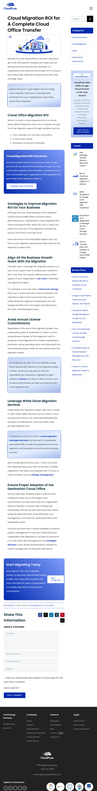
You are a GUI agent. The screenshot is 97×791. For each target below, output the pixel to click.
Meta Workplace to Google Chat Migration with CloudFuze (84, 200)
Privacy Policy (79, 725)
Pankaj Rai (10, 605)
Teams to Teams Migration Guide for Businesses (80, 370)
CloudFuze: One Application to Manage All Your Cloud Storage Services (84, 224)
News (74, 50)
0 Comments (48, 605)
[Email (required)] (31, 661)
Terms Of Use (79, 721)
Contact (22, 379)
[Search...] (79, 19)
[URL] (31, 669)
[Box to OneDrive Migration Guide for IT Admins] (75, 175)
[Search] (90, 19)
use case (41, 278)
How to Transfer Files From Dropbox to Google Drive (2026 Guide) (85, 250)
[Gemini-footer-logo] (20, 786)
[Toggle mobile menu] (91, 8)
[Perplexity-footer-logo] (10, 786)
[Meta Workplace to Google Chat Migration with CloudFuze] (75, 193)
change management (42, 474)
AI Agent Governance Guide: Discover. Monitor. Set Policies (81, 299)
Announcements (79, 37)
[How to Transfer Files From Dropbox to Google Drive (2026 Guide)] (75, 243)
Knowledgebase (35, 605)
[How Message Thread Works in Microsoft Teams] (75, 154)
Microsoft (7, 728)
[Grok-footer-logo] (24, 786)
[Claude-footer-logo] (15, 786)
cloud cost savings (48, 289)
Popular (77, 146)
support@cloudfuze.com (50, 774)
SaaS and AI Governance (77, 59)
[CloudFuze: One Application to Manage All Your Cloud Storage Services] (75, 217)
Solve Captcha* (11, 687)
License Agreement (82, 729)
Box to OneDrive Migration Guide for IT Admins (85, 178)
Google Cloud (9, 724)
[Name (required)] (31, 654)
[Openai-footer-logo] (5, 786)
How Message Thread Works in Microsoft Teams (84, 159)
